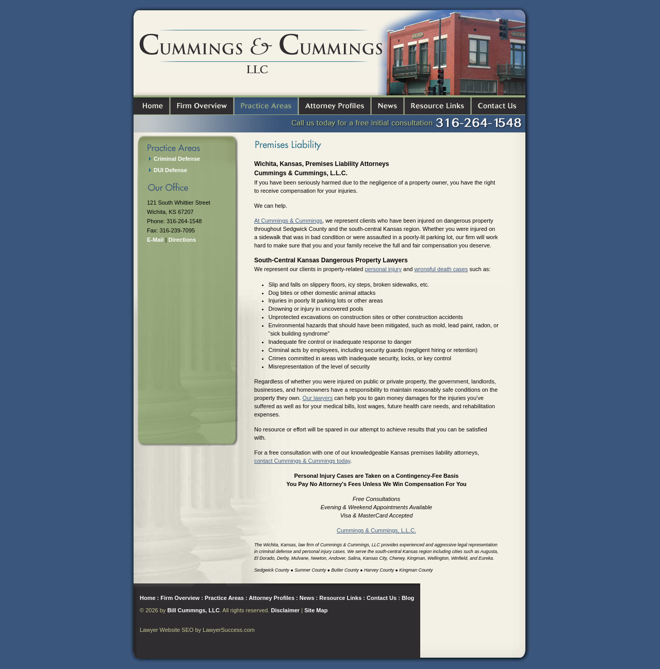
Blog (408, 598)
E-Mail (155, 240)
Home (148, 598)
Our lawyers (318, 398)
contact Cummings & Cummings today (302, 461)
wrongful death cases (441, 269)
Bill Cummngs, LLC (193, 610)
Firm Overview (180, 598)
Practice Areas (224, 598)
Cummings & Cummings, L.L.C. (376, 530)
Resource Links (340, 598)
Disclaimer (285, 610)
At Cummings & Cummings (288, 221)
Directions (182, 240)
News (307, 598)
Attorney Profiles (271, 598)
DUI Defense (170, 170)
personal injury (383, 269)
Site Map (315, 610)
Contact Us (382, 598)
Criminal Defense (177, 159)
